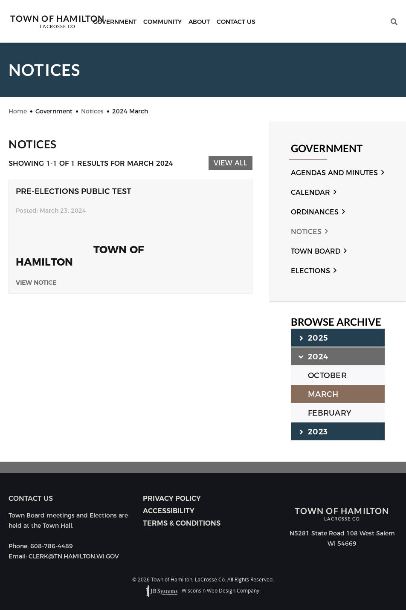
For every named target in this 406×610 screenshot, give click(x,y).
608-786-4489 (51, 546)
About (199, 22)
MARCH (323, 394)
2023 (313, 431)
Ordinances (315, 212)
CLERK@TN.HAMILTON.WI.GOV (74, 556)
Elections (310, 271)
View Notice (36, 282)
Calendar (310, 192)
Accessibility (168, 511)
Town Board (315, 251)
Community (162, 22)
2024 (313, 356)
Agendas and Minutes (334, 173)
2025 (313, 338)
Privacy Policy (172, 498)
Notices (306, 232)
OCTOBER (327, 375)
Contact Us (236, 22)
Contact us (31, 498)
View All (230, 163)
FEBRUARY (329, 413)
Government (114, 22)
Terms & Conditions (181, 523)
